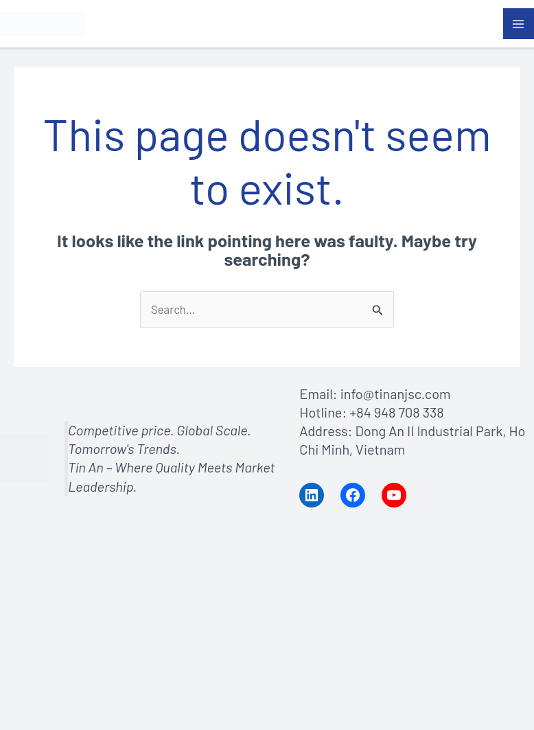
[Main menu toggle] (519, 24)
